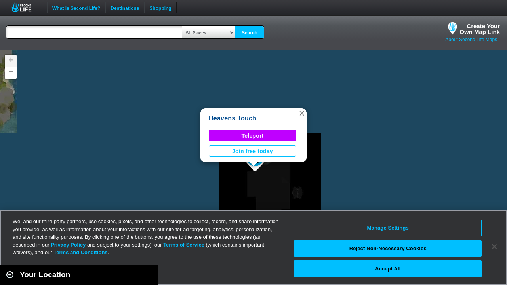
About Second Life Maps (471, 39)
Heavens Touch (232, 118)
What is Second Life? (76, 8)
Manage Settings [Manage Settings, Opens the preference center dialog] (388, 228)
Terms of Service (183, 245)
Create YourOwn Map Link (479, 29)
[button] (302, 113)
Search (249, 33)
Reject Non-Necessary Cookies (388, 248)
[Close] (494, 246)
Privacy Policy (68, 245)
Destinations (125, 8)
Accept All (387, 269)
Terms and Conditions (80, 252)
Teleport (253, 136)
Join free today (252, 151)
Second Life (26, 7)
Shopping (160, 8)
